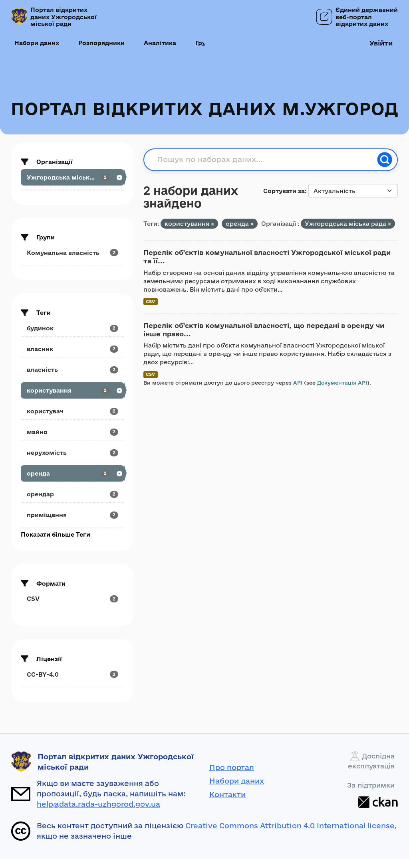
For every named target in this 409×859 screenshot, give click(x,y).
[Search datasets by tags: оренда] (72, 473)
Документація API (342, 382)
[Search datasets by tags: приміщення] (72, 515)
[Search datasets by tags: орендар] (72, 494)
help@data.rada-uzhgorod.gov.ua (98, 804)
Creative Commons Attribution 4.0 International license (290, 825)
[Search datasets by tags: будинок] (72, 328)
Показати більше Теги (55, 534)
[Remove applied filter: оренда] (252, 224)
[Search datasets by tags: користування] (72, 390)
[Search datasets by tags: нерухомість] (72, 452)
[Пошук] (384, 159)
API (297, 382)
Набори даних (36, 42)
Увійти (381, 43)
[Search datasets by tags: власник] (72, 349)
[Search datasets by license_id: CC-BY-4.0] (72, 674)
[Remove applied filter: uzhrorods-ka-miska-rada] (389, 224)
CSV (150, 301)
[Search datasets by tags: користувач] (72, 411)
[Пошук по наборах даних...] (264, 159)
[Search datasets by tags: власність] (72, 369)
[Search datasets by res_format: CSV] (72, 598)
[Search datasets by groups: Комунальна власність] (72, 253)
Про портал (231, 767)
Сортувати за (284, 191)
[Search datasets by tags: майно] (72, 432)
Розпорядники (101, 42)
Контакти (227, 794)
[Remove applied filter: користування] (212, 224)
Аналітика (160, 42)
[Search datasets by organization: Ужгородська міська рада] (72, 177)
